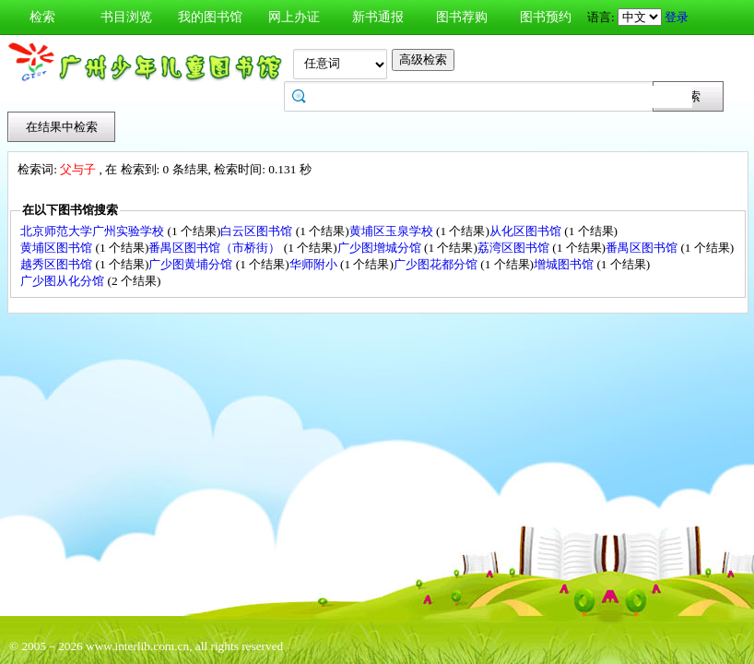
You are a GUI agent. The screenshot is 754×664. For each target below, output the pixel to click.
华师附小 (314, 264)
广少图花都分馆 (437, 264)
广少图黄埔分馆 (191, 264)
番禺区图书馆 (643, 248)
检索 (42, 17)
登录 (677, 17)
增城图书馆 (565, 264)
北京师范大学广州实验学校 (93, 231)
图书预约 (545, 17)
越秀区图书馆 (57, 264)
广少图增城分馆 (380, 248)
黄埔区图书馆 (57, 248)
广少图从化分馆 (63, 281)
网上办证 (294, 17)
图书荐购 (462, 17)
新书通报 (378, 17)
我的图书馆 (210, 17)
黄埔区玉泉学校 (392, 231)
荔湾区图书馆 (514, 248)
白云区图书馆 (257, 231)
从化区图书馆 (526, 231)
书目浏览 (126, 17)
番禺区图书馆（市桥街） (215, 248)
